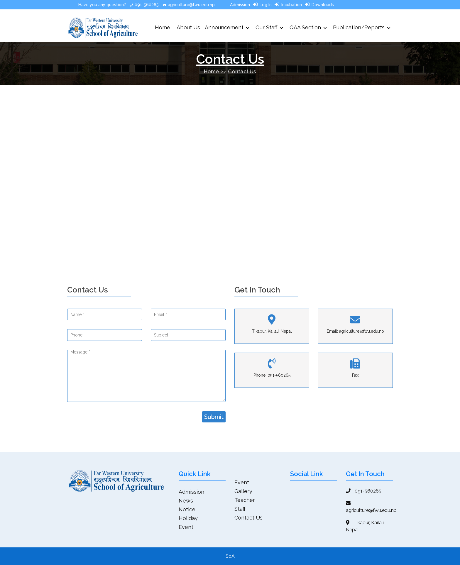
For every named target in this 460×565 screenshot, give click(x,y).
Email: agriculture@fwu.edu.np (355, 331)
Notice (187, 509)
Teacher (244, 500)
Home (162, 27)
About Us (188, 27)
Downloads (323, 4)
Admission (240, 4)
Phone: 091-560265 (271, 375)
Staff (240, 509)
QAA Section (308, 27)
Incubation (291, 4)
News (186, 501)
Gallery (243, 491)
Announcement (227, 27)
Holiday (188, 518)
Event (186, 527)
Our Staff (269, 27)
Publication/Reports (361, 27)
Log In (266, 4)
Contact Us (242, 71)
